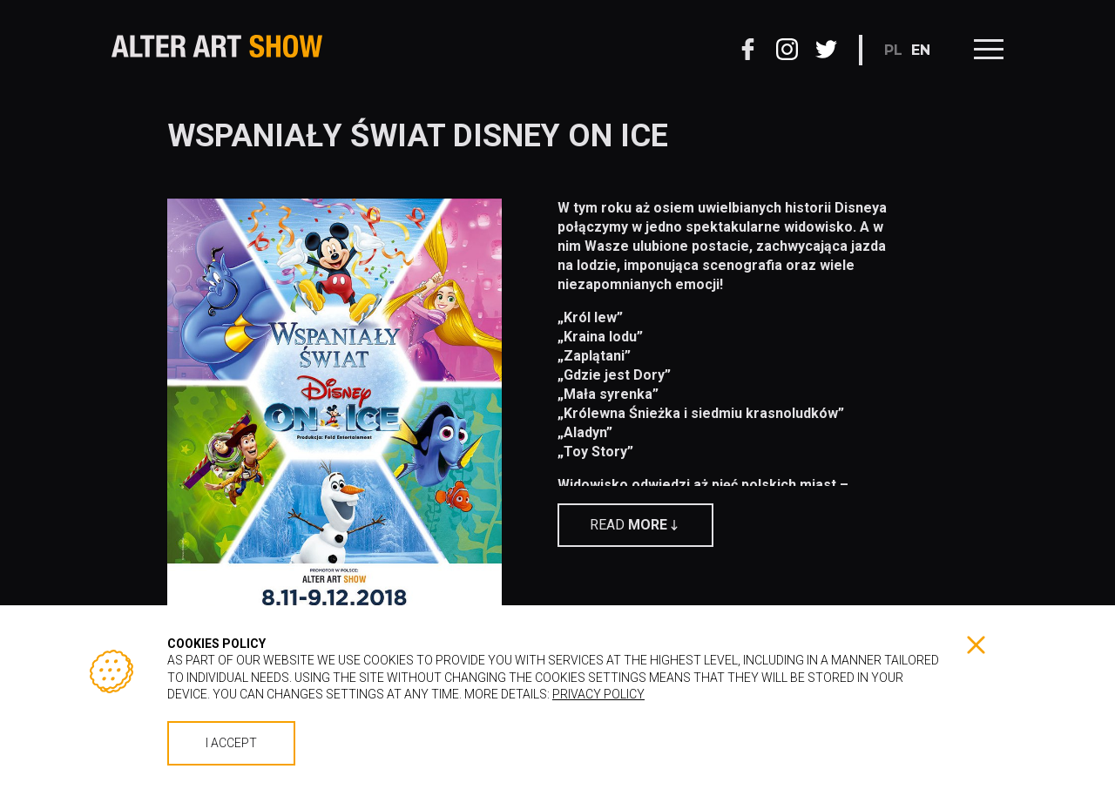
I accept (231, 743)
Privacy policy (598, 694)
